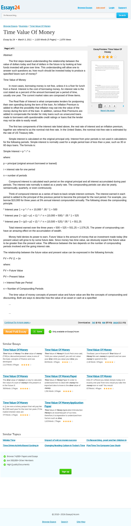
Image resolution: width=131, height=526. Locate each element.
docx (115, 322)
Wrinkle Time (9, 440)
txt (93, 322)
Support (122, 7)
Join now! (100, 7)
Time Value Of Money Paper (61, 376)
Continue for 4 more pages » (17, 322)
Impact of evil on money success (61, 440)
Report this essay (108, 110)
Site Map (81, 521)
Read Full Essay (16, 331)
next (123, 106)
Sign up (65, 471)
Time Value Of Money (15, 349)
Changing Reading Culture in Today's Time (65, 445)
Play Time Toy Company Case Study (103, 445)
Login (111, 7)
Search (64, 521)
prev (91, 106)
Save (37, 331)
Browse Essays (85, 7)
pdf (103, 322)
